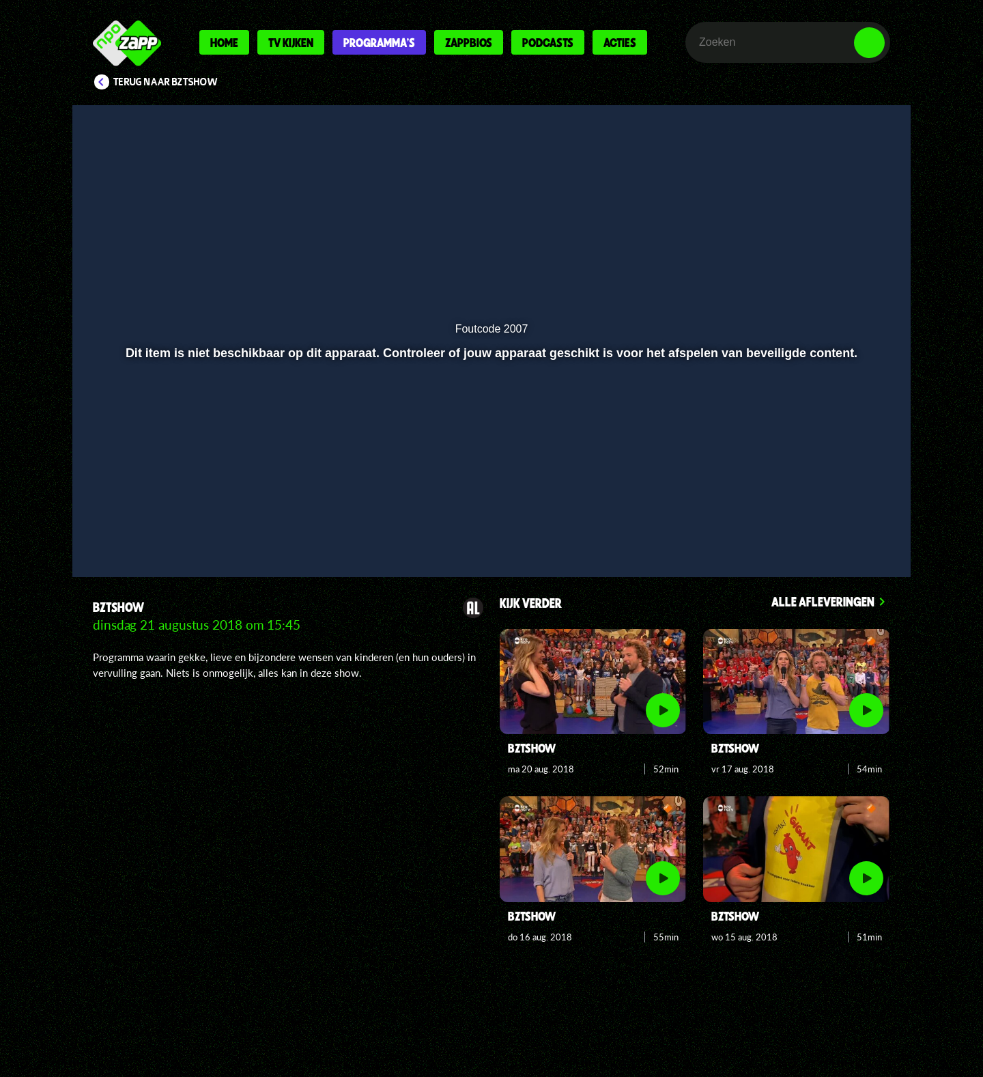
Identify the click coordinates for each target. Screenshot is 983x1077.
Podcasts (547, 42)
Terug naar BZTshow (165, 82)
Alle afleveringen (822, 601)
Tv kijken (290, 42)
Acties (619, 42)
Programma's (379, 42)
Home (224, 42)
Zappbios (468, 42)
